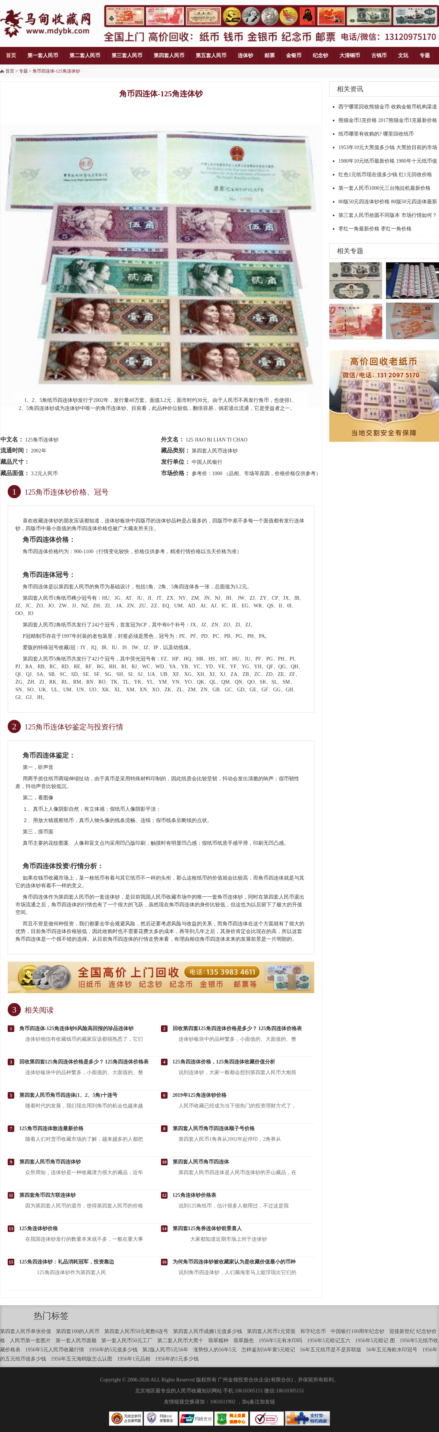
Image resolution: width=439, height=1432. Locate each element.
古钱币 (379, 55)
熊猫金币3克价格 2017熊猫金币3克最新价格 (387, 120)
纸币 (53, 778)
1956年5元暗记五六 (328, 1340)
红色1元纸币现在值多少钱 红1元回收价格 (385, 174)
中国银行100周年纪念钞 (357, 1331)
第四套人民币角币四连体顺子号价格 (214, 1128)
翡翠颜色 (243, 1340)
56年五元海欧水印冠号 (391, 1350)
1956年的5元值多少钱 (113, 1350)
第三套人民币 (127, 55)
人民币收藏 (163, 897)
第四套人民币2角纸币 (47, 625)
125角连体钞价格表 (194, 1195)
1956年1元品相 (133, 1359)
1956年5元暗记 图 (375, 1340)
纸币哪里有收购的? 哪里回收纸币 (376, 134)
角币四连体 (84, 528)
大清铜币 (349, 55)
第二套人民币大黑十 (180, 1340)
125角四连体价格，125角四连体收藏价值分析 (224, 1062)
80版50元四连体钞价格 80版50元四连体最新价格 (387, 208)
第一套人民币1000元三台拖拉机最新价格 (384, 188)
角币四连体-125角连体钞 (56, 71)
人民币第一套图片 (30, 1340)
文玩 (403, 55)
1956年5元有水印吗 (280, 1340)
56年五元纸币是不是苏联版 (330, 1350)
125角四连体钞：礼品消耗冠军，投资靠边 (66, 1262)
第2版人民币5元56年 (165, 1350)
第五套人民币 (211, 55)
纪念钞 (320, 55)
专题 (425, 55)
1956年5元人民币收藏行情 (54, 1350)
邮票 (269, 55)
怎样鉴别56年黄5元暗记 (268, 1350)
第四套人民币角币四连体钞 (50, 1162)
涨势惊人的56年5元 (215, 1350)
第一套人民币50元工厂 (127, 1340)
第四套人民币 (169, 55)
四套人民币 (76, 586)
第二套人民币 (85, 55)
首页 (11, 55)
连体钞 (245, 55)
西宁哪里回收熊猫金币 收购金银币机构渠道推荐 (387, 113)
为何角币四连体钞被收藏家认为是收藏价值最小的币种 (234, 1262)
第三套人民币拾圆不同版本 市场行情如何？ (387, 215)
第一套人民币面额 (76, 1340)
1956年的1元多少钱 (177, 1359)
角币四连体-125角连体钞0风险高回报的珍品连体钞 (76, 1028)
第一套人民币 (42, 55)
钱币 (43, 878)
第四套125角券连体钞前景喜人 (207, 1228)
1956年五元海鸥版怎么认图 (81, 1359)
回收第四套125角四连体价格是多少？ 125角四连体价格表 (237, 1028)
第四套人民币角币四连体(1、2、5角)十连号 (68, 1095)
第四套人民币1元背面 (271, 1331)
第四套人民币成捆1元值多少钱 (207, 1331)
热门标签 (51, 1316)
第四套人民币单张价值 (25, 1331)
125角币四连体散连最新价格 (51, 1128)
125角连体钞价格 (38, 1228)
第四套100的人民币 (78, 1331)
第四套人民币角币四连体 (201, 1162)
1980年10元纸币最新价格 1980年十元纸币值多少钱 (387, 167)
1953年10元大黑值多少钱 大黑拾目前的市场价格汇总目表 (387, 154)
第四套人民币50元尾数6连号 (136, 1331)
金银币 (293, 55)
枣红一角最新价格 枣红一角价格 (375, 229)
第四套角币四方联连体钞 (47, 1195)
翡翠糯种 (218, 1340)
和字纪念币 (313, 1331)
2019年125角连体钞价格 (199, 1095)
